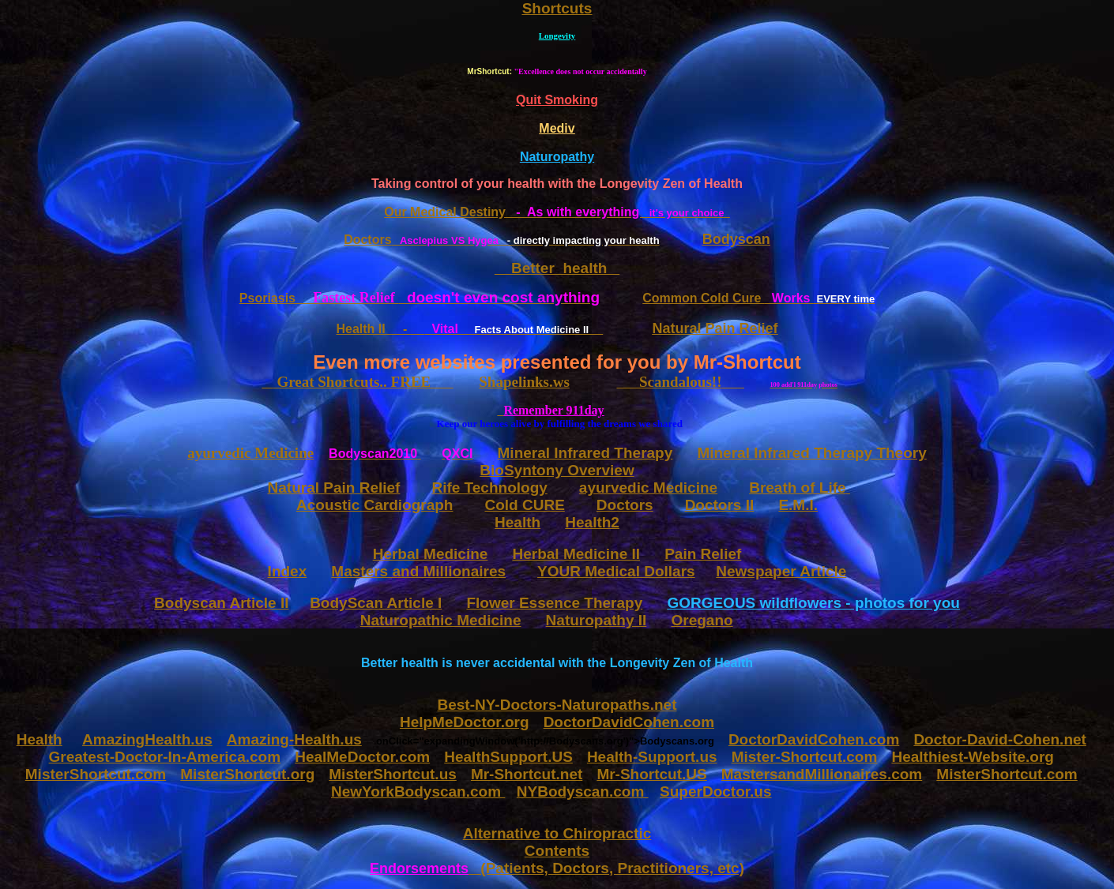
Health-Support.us (652, 756)
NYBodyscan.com (583, 791)
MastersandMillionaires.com (821, 774)
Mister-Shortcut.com (805, 756)
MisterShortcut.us (393, 774)
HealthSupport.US (508, 756)
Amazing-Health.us (294, 739)
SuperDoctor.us (715, 791)
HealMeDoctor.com (362, 756)
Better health (557, 268)
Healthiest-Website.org (972, 756)
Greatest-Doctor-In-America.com (165, 756)
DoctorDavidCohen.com (813, 739)
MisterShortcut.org (247, 774)
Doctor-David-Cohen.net (999, 739)
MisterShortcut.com (95, 774)
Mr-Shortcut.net (526, 774)
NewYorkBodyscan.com (418, 791)
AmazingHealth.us (147, 739)
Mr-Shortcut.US (651, 774)
